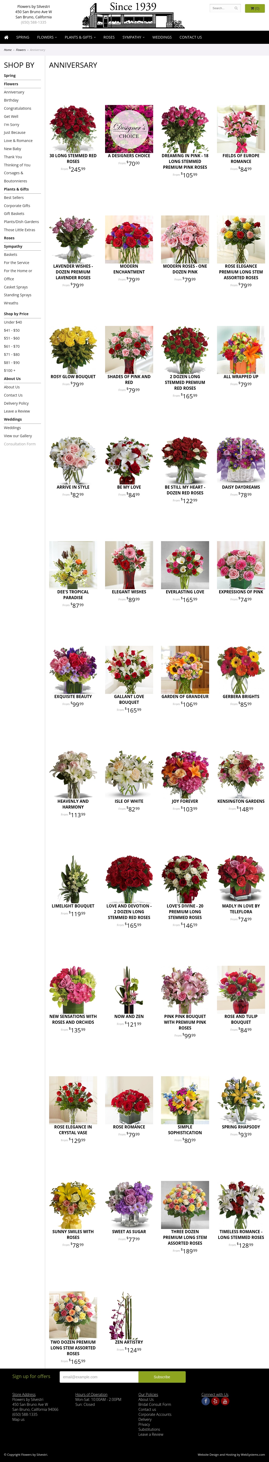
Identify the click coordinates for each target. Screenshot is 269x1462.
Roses (109, 37)
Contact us (147, 1409)
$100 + (9, 370)
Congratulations (17, 108)
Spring (22, 37)
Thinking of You (17, 164)
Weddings (162, 37)
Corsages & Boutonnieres (15, 176)
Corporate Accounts (154, 1414)
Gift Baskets (14, 213)
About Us (12, 378)
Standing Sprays (17, 294)
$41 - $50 (12, 330)
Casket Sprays (16, 286)
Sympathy (131, 37)
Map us (18, 1419)
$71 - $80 (12, 354)
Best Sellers (14, 197)
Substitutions (149, 1429)
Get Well (11, 116)
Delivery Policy (16, 403)
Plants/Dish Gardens (21, 221)
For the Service (16, 262)
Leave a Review (17, 411)
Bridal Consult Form (154, 1404)
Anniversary (14, 91)
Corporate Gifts (17, 205)
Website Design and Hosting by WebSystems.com (231, 1454)
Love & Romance (18, 140)
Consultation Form (20, 443)
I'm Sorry (11, 124)
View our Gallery (18, 435)
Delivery (145, 1419)
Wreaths (11, 302)
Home (8, 50)
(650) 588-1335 (33, 22)
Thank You (13, 156)
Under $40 (13, 322)
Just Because (14, 132)
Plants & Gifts (78, 37)
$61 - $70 (12, 346)
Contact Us (191, 37)
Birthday (11, 100)
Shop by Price (16, 313)
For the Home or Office (18, 274)
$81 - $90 (12, 362)
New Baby (12, 148)
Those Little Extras (19, 229)
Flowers (45, 37)
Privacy (144, 1424)
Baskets (10, 254)
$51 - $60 (12, 338)
